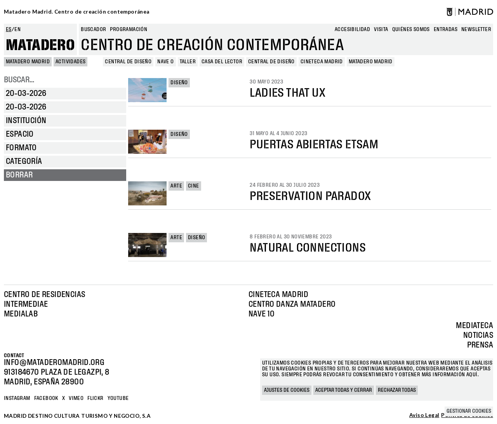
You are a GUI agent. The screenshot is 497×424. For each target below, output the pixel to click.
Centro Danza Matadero (291, 304)
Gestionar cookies (469, 411)
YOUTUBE (118, 398)
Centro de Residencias (44, 295)
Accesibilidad (352, 29)
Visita (381, 29)
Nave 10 (261, 314)
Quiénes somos (411, 29)
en (17, 29)
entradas (445, 29)
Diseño (179, 82)
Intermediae (26, 304)
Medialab (21, 314)
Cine (193, 186)
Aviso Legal (424, 415)
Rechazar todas (397, 390)
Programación (128, 29)
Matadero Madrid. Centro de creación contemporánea (76, 12)
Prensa (480, 345)
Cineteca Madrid (278, 295)
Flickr (95, 398)
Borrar (19, 175)
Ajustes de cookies (286, 390)
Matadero (40, 45)
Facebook (46, 398)
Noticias (478, 335)
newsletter (476, 29)
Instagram (17, 398)
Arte (176, 186)
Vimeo (76, 398)
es (9, 29)
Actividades (70, 61)
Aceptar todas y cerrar (343, 390)
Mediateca (474, 326)
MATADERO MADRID (28, 61)
